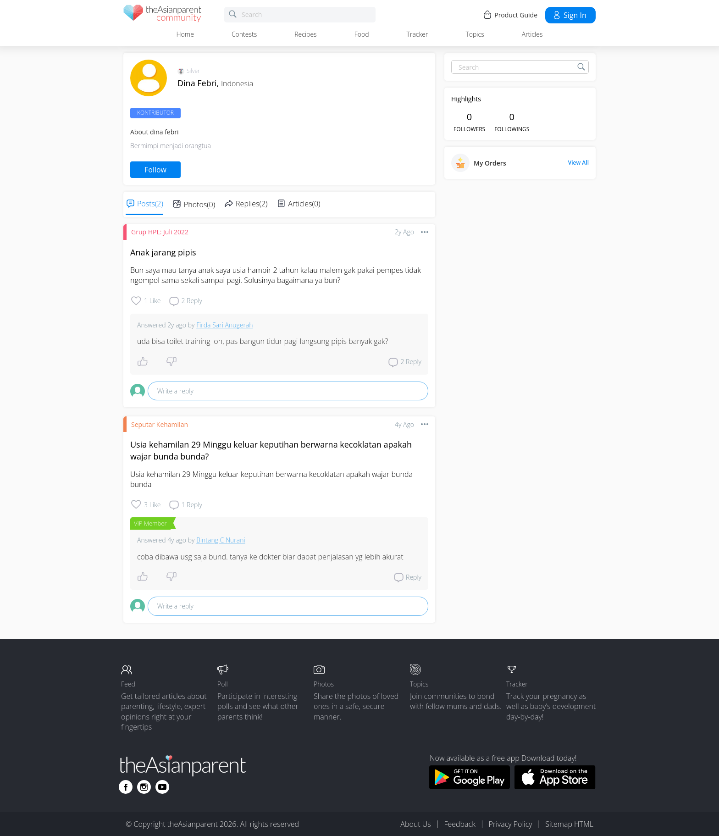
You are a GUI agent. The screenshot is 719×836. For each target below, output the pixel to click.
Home (185, 34)
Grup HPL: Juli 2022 (159, 231)
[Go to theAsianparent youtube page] (162, 787)
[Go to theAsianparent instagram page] (144, 787)
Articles (532, 34)
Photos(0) (199, 204)
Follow (155, 170)
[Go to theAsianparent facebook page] (126, 787)
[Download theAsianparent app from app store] (555, 786)
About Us (415, 824)
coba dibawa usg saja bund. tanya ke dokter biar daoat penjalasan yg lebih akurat (270, 557)
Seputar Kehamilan (159, 424)
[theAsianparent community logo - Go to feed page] (162, 15)
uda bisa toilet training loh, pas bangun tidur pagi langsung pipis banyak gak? (262, 341)
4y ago (404, 424)
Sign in (569, 15)
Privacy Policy (510, 824)
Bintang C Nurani (220, 540)
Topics (474, 34)
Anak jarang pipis (163, 252)
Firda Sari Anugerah (224, 325)
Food (361, 34)
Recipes (305, 34)
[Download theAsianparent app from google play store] (469, 786)
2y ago (404, 231)
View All (578, 162)
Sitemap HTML (569, 824)
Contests (244, 34)
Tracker (417, 34)
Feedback (459, 824)
